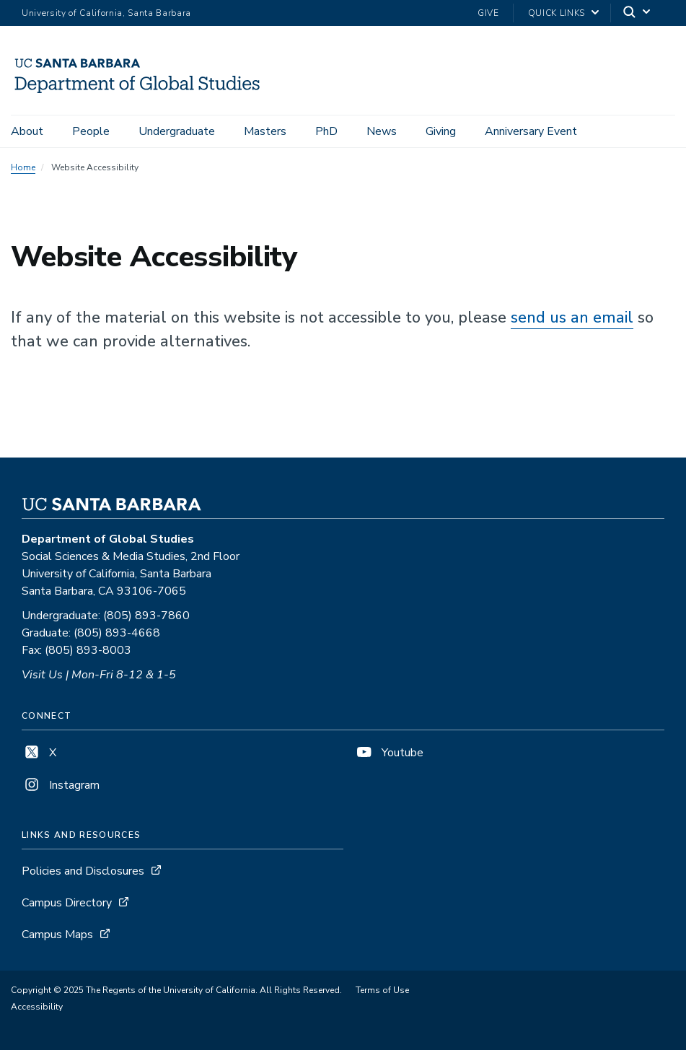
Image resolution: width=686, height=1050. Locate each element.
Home (23, 167)
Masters (265, 131)
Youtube (388, 753)
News (381, 131)
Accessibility (37, 1006)
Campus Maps (57, 934)
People (91, 131)
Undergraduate (176, 131)
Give (488, 13)
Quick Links (556, 13)
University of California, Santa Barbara (106, 13)
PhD (326, 131)
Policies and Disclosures (83, 871)
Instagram (61, 785)
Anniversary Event (531, 131)
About (27, 131)
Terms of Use (382, 990)
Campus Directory (67, 903)
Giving (441, 131)
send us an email (572, 317)
